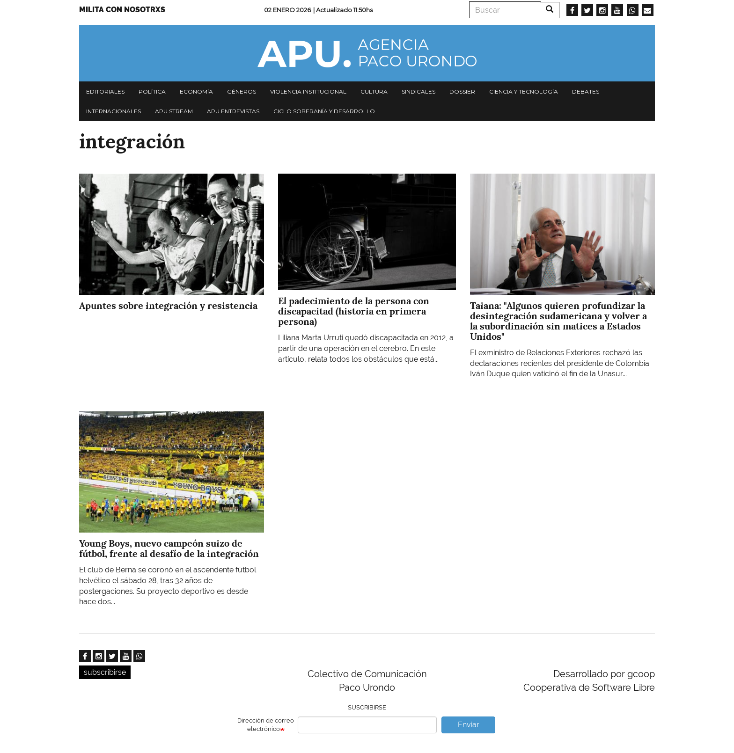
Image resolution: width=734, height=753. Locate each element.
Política (152, 91)
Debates (585, 91)
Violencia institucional (308, 91)
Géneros (241, 91)
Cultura (374, 91)
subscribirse (105, 672)
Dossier (462, 91)
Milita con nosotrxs (122, 9)
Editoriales (105, 91)
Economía (196, 91)
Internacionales (113, 111)
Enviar (468, 724)
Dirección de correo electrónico (265, 725)
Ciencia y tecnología (523, 91)
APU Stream (174, 111)
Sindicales (418, 91)
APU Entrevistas (233, 111)
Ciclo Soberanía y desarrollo (324, 111)
